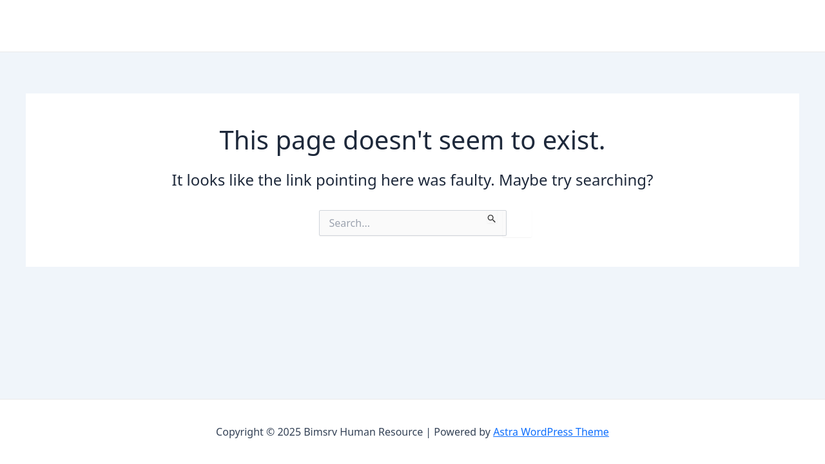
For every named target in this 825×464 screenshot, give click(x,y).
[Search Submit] (492, 216)
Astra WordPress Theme (551, 432)
